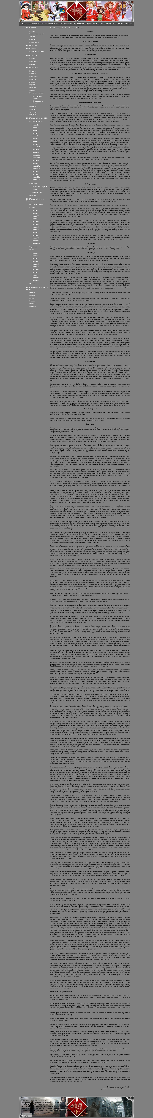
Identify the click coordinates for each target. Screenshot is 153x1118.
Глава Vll (36, 224)
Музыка (32, 284)
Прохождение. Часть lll (38, 102)
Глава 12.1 (36, 152)
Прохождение (34, 42)
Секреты (32, 74)
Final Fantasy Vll (71, 28)
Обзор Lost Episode (36, 204)
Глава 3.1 (36, 128)
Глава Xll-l (36, 243)
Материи (32, 87)
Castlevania (109, 24)
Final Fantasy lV (31, 48)
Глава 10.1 (36, 147)
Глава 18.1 (36, 169)
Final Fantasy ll (31, 45)
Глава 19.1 (36, 171)
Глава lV (35, 216)
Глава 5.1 (36, 133)
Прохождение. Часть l (37, 93)
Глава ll (35, 210)
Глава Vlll (36, 269)
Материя (32, 195)
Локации (32, 37)
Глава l (31, 250)
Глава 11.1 (36, 149)
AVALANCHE (37, 192)
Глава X (35, 235)
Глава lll (35, 213)
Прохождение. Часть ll (37, 52)
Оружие (32, 85)
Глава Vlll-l (36, 227)
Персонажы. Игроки (40, 187)
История (32, 31)
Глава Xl (35, 238)
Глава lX (35, 232)
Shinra (35, 189)
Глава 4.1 (36, 130)
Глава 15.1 (36, 160)
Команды (32, 106)
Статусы (32, 39)
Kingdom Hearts (91, 24)
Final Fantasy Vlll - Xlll (53, 24)
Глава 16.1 (36, 163)
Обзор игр (128, 24)
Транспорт (33, 112)
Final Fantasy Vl (31, 55)
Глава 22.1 (36, 180)
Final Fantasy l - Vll (36, 24)
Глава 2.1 (36, 125)
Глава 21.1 (36, 177)
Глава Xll (36, 241)
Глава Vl (35, 221)
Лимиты (32, 90)
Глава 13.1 (36, 155)
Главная (24, 24)
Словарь (32, 79)
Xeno (101, 24)
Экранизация (79, 24)
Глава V (35, 219)
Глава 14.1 (36, 158)
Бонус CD (32, 114)
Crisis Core (67, 24)
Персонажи (33, 61)
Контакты (119, 24)
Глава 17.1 (36, 166)
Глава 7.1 (36, 139)
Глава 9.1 (36, 144)
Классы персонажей (36, 34)
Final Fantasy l (31, 28)
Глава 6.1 (36, 136)
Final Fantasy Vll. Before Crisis (37, 118)
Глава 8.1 (36, 141)
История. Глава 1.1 (36, 121)
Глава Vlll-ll (36, 230)
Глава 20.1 (36, 174)
